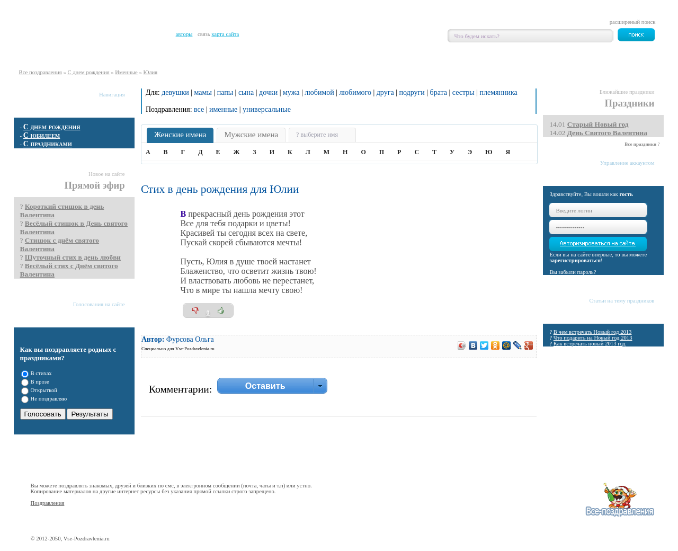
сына (246, 92)
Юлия (150, 72)
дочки (268, 92)
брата (438, 92)
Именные (126, 72)
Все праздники (640, 144)
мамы (203, 92)
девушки (175, 92)
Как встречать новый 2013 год (590, 343)
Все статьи (645, 353)
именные (223, 109)
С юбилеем (41, 135)
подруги (411, 92)
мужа (291, 92)
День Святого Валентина (607, 133)
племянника (498, 92)
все (199, 109)
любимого (355, 92)
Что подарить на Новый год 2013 (593, 338)
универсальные (267, 109)
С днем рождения (88, 72)
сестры (463, 92)
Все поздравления (40, 72)
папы (225, 92)
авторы (184, 34)
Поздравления (48, 503)
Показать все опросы (109, 439)
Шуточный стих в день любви (73, 257)
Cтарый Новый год (598, 124)
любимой (319, 92)
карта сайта (225, 34)
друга (385, 92)
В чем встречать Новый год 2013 (593, 332)
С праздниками (47, 144)
